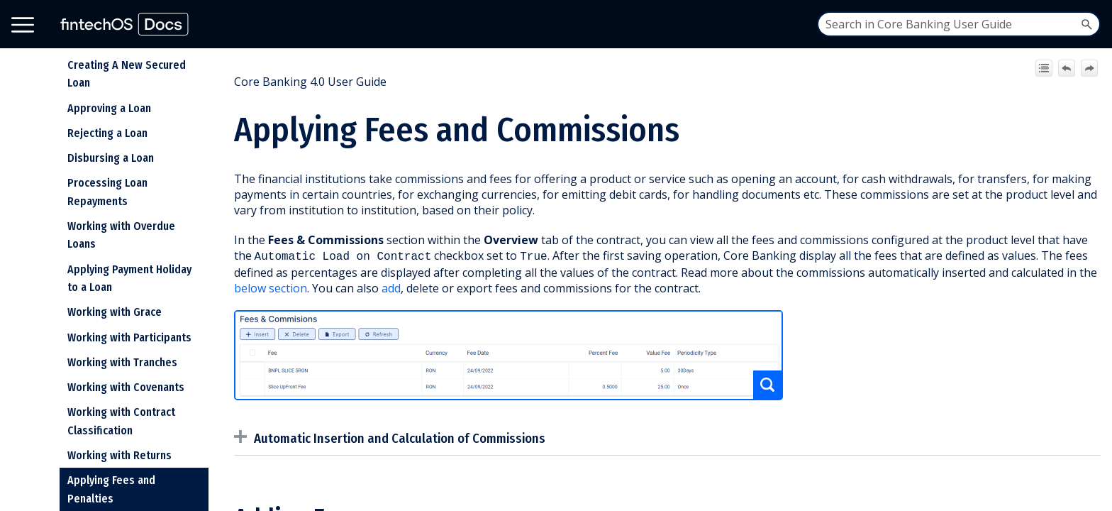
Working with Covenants (125, 387)
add (391, 287)
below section (270, 287)
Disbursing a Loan (110, 158)
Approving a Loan (109, 108)
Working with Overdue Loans (121, 235)
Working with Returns (119, 455)
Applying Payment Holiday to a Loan (129, 279)
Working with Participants (129, 337)
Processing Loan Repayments (107, 192)
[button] (1086, 24)
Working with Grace (114, 312)
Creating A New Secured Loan (126, 74)
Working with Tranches (122, 362)
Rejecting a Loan (107, 133)
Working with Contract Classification (121, 421)
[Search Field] (958, 24)
